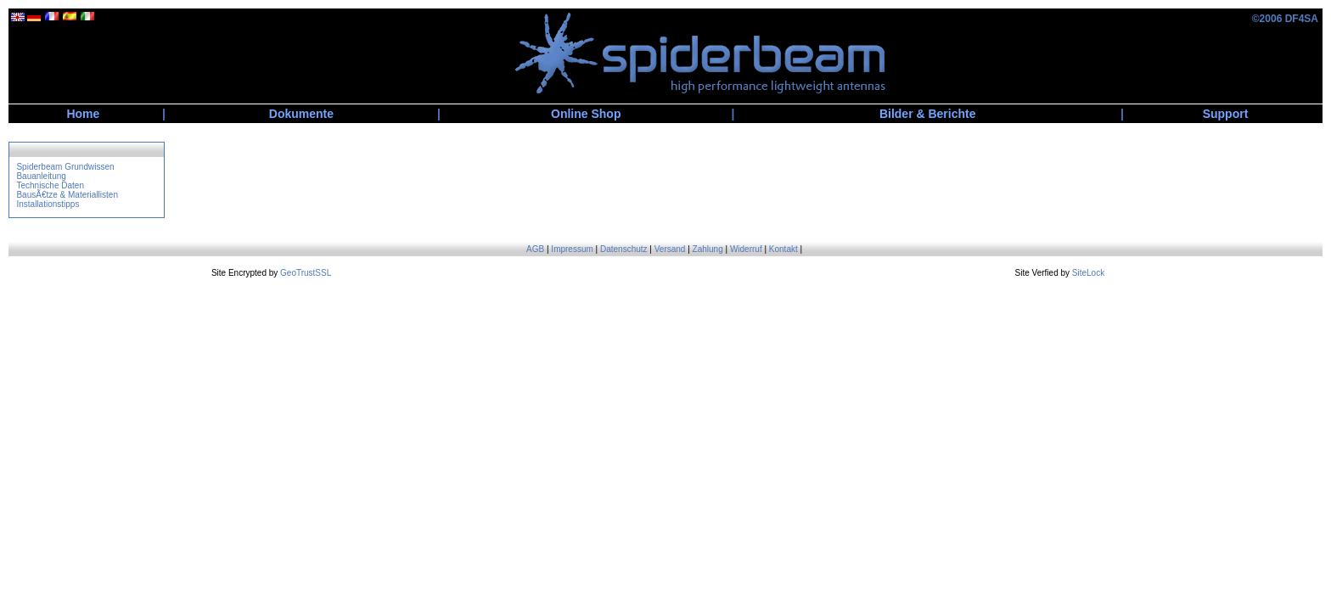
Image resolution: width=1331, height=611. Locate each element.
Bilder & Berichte (927, 114)
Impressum (571, 249)
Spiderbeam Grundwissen (65, 166)
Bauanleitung (40, 176)
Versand (670, 249)
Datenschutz (624, 249)
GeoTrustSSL (305, 272)
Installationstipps (47, 204)
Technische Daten (50, 185)
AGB (535, 249)
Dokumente (301, 114)
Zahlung (708, 249)
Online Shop (586, 114)
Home (82, 114)
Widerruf (746, 249)
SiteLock (1088, 272)
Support (1226, 114)
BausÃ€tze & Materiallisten (67, 194)
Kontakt (783, 249)
